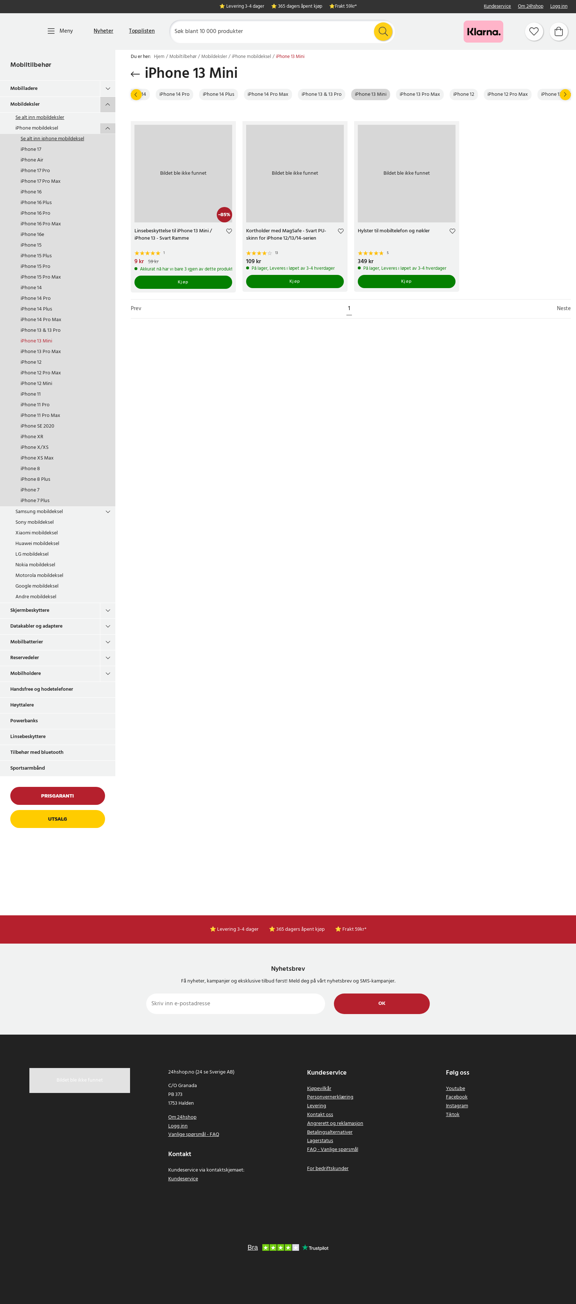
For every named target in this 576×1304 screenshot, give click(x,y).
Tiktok (453, 1115)
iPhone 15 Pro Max (41, 277)
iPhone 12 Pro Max (41, 373)
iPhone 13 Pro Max (41, 352)
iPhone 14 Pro (36, 298)
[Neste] (565, 94)
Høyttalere (22, 705)
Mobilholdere (25, 673)
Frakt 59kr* (346, 6)
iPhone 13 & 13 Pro (41, 330)
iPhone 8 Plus (35, 479)
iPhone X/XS (34, 447)
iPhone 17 (31, 149)
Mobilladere (23, 88)
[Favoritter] (534, 31)
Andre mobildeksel (35, 597)
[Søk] (282, 31)
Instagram (457, 1106)
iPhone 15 (31, 245)
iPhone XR (32, 437)
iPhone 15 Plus (36, 256)
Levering (316, 1106)
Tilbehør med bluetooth (37, 752)
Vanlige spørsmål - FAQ (193, 1134)
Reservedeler (24, 658)
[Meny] (60, 31)
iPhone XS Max (37, 458)
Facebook (457, 1097)
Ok (381, 1003)
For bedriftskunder (328, 1169)
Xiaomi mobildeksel (36, 533)
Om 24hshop (530, 6)
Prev (136, 309)
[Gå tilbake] (135, 74)
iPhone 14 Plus (36, 309)
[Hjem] (21, 31)
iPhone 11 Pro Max (40, 415)
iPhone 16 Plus (36, 203)
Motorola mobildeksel (39, 575)
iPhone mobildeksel (36, 128)
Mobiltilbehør (30, 65)
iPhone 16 (31, 192)
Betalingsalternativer (330, 1132)
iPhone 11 (31, 394)
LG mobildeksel (31, 554)
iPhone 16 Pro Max (41, 224)
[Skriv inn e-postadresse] (235, 1004)
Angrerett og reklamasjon (335, 1123)
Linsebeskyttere (28, 737)
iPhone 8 (30, 469)
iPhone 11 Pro (35, 405)
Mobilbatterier (26, 642)
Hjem (159, 57)
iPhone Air (32, 160)
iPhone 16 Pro (35, 213)
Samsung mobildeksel (39, 512)
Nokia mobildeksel (35, 565)
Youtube (455, 1089)
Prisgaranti (57, 796)
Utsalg (57, 819)
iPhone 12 (31, 362)
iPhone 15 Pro (35, 266)
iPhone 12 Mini (36, 383)
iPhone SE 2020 (37, 426)
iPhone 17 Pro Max (41, 181)
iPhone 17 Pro (35, 171)
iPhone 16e (32, 234)
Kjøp (183, 282)
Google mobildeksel (36, 586)
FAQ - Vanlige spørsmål (332, 1149)
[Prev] (136, 94)
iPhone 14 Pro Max (41, 320)
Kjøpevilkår (319, 1089)
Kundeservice (497, 6)
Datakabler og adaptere (36, 626)
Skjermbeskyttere (29, 610)
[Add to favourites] (229, 232)
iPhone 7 (30, 490)
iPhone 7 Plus (35, 501)
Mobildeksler (25, 104)
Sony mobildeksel (34, 522)
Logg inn (559, 6)
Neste (564, 309)
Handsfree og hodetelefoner (41, 689)
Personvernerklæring (330, 1097)
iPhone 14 (31, 288)
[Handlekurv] (559, 31)
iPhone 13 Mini (36, 341)
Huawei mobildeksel (37, 544)
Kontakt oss (320, 1115)
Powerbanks (24, 721)
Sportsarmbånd (27, 768)
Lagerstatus (320, 1141)
